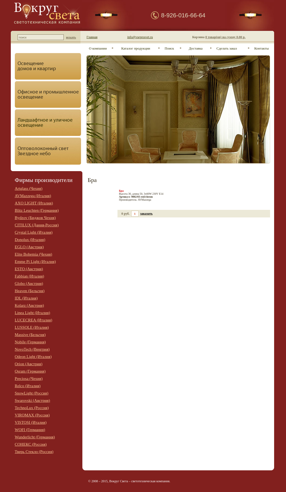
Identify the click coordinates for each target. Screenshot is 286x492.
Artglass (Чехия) (28, 188)
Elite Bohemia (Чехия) (33, 254)
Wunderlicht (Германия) (35, 437)
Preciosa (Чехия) (29, 378)
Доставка (196, 48)
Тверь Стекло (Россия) (34, 451)
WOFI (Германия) (30, 430)
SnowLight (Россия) (32, 393)
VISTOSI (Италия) (31, 422)
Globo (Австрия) (29, 283)
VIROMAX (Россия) (32, 415)
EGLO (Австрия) (29, 247)
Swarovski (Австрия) (32, 400)
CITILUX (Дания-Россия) (37, 225)
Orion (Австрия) (28, 364)
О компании (98, 48)
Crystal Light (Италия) (34, 232)
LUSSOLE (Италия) (32, 327)
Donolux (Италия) (30, 239)
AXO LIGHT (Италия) (34, 203)
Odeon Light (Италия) (33, 356)
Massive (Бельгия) (30, 335)
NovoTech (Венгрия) (32, 349)
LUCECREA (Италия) (33, 320)
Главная (92, 37)
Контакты (261, 48)
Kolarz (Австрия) (29, 305)
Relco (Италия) (28, 386)
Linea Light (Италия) (32, 313)
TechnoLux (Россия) (32, 408)
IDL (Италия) (26, 298)
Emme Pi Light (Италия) (35, 261)
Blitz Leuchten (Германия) (37, 210)
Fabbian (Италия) (29, 276)
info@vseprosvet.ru (140, 37)
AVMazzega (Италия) (33, 196)
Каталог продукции (135, 48)
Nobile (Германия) (30, 342)
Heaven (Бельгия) (30, 291)
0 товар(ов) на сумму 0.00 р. (225, 37)
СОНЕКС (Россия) (31, 444)
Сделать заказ (227, 48)
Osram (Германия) (30, 371)
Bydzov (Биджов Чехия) (35, 218)
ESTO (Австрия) (29, 269)
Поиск (169, 48)
